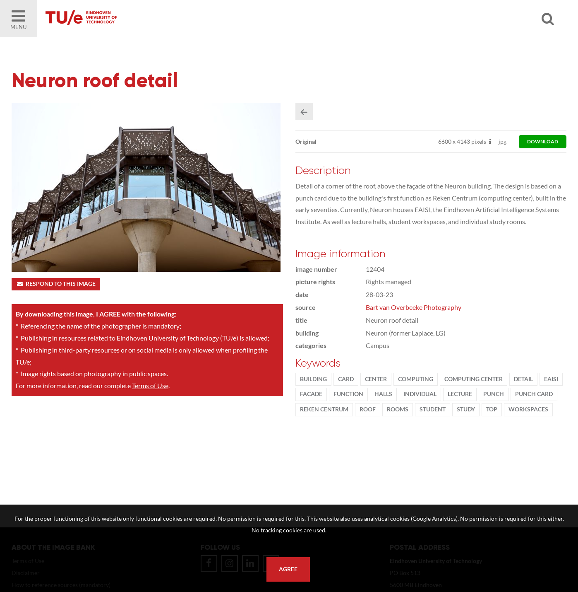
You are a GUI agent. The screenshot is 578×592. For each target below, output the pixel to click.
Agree (288, 569)
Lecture (460, 394)
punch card (534, 394)
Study (466, 409)
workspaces (528, 409)
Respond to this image (56, 283)
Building (313, 379)
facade (311, 394)
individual (419, 394)
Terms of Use (150, 385)
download (542, 141)
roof (368, 409)
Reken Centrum (324, 409)
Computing (415, 379)
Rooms (397, 409)
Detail (523, 379)
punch (493, 394)
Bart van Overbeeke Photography (413, 307)
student (433, 409)
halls (383, 394)
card (346, 379)
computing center (473, 379)
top (491, 409)
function (348, 394)
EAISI (551, 379)
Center (376, 379)
